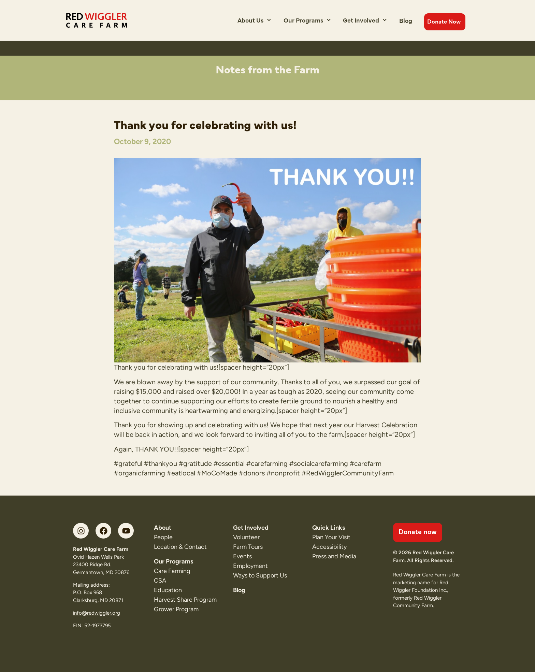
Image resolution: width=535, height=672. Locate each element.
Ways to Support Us (260, 575)
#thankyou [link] (160, 463)
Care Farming (172, 571)
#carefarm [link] (365, 463)
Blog (405, 20)
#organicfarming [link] (139, 473)
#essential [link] (229, 463)
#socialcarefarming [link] (318, 463)
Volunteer (246, 537)
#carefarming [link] (267, 463)
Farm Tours (248, 547)
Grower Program (176, 609)
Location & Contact (180, 547)
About (162, 527)
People (163, 537)
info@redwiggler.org (96, 613)
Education (168, 590)
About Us (254, 20)
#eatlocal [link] (181, 473)
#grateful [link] (128, 463)
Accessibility (329, 547)
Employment (250, 566)
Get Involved (365, 20)
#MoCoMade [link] (217, 473)
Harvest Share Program (185, 599)
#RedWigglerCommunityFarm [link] (348, 473)
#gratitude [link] (195, 463)
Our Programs (307, 20)
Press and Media (334, 556)
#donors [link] (252, 473)
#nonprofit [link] (283, 473)
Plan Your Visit (331, 537)
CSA (160, 580)
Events (242, 556)
